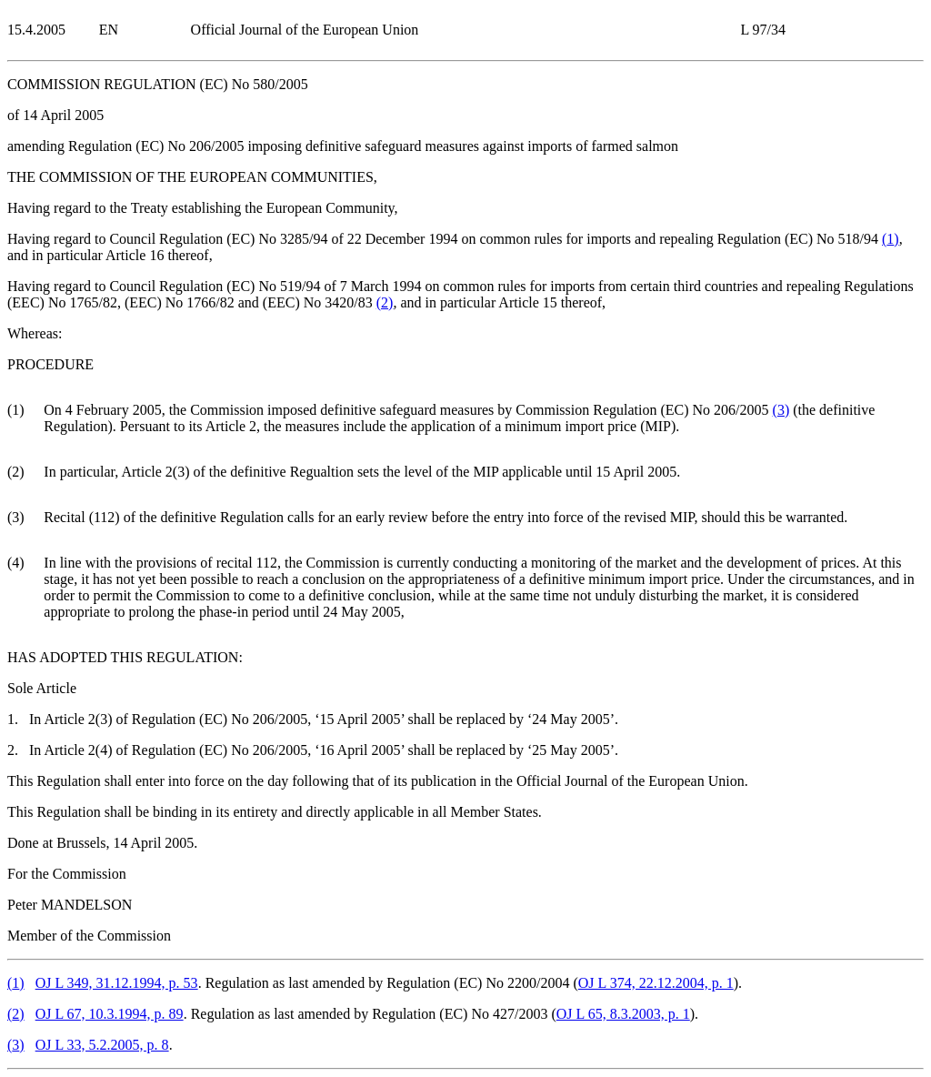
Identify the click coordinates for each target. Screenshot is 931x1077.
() (890, 239)
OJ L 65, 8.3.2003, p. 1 (623, 1014)
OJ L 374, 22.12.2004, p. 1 (656, 983)
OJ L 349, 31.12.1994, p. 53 (116, 983)
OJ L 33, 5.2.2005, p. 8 (102, 1044)
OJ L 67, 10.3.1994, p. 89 (109, 1014)
